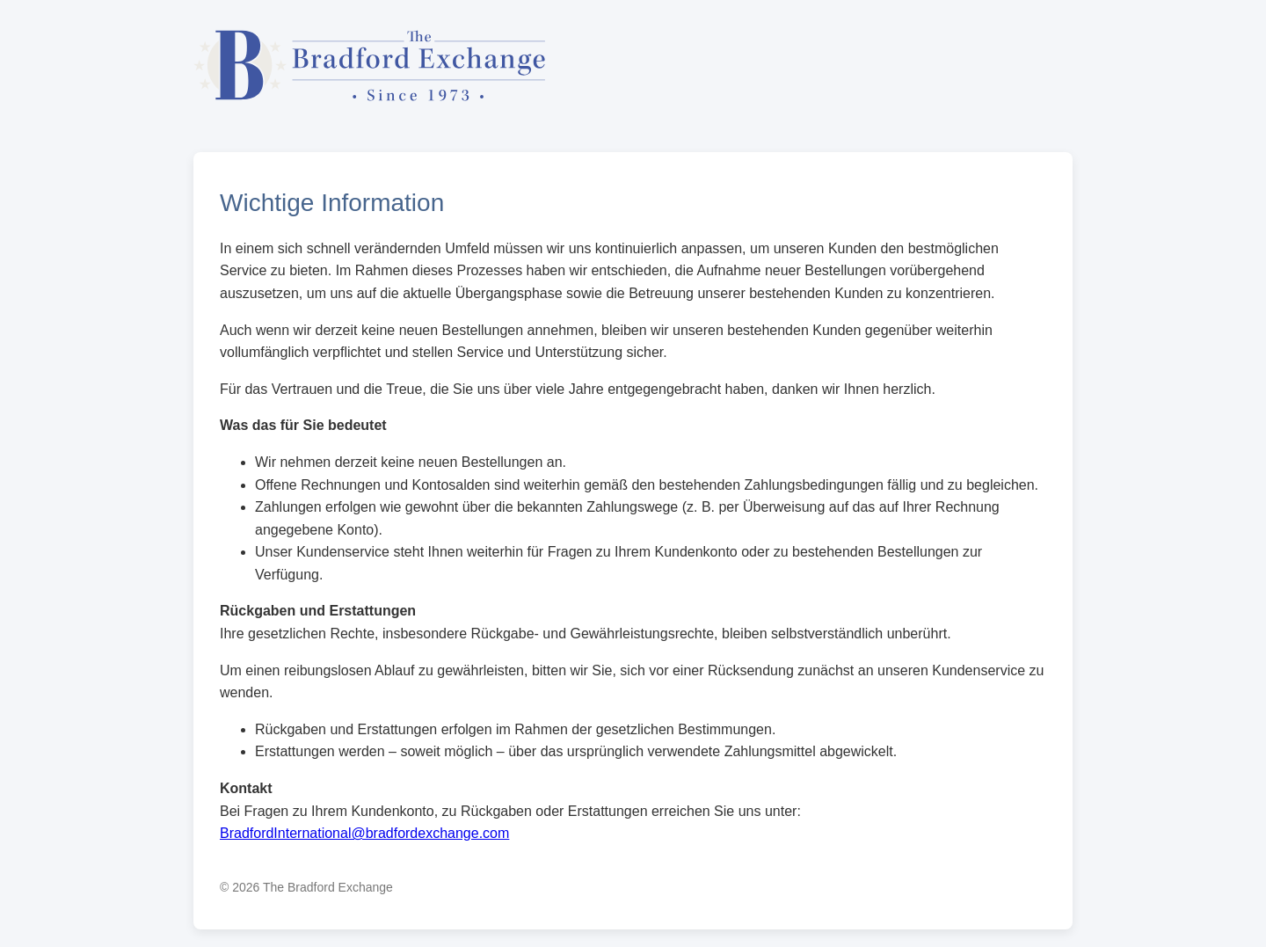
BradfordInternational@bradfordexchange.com (364, 833)
